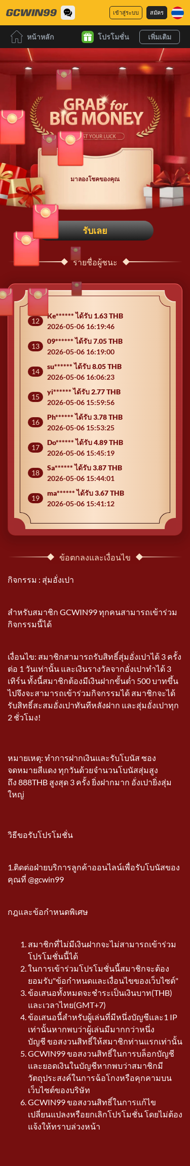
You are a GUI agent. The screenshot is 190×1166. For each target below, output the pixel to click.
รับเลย (95, 230)
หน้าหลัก (32, 36)
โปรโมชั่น (105, 37)
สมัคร (157, 12)
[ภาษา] (177, 13)
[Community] (68, 13)
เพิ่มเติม (159, 36)
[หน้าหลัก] (31, 12)
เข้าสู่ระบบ (126, 12)
